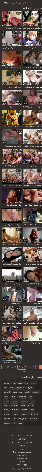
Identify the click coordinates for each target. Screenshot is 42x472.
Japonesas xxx (21, 455)
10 (7, 367)
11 (3, 367)
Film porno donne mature (21, 452)
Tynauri (21, 461)
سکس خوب (21, 449)
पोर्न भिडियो (21, 446)
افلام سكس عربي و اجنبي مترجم (21, 442)
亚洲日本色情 (21, 465)
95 (23, 372)
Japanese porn (21, 458)
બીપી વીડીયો (21, 439)
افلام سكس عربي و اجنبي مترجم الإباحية (16, 3)
